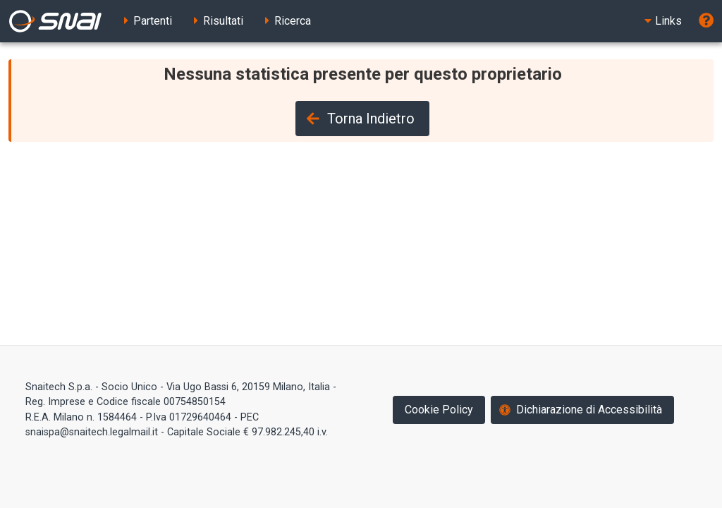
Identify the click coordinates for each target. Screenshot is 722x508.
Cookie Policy (439, 409)
